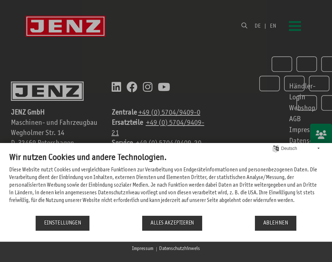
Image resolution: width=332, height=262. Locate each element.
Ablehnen (275, 223)
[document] (166, 184)
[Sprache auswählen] (276, 148)
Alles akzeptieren (172, 223)
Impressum (142, 248)
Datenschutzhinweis (179, 248)
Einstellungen (62, 223)
